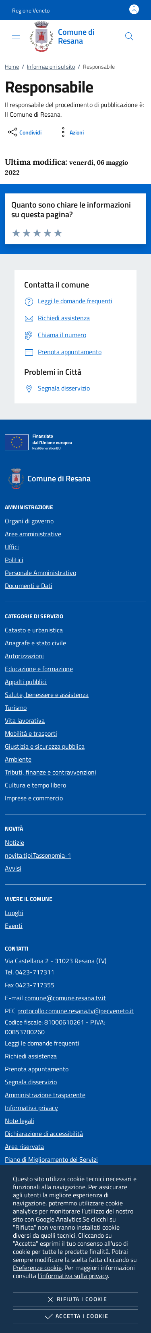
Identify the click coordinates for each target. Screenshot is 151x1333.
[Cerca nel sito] (129, 36)
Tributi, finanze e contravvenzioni (50, 772)
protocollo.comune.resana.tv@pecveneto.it (75, 1011)
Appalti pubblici (26, 681)
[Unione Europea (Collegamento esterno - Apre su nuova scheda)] (75, 443)
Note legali (19, 1120)
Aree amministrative (33, 534)
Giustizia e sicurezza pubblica (45, 746)
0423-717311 (34, 972)
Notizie (14, 842)
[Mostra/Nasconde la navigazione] (16, 35)
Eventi (14, 925)
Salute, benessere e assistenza (47, 694)
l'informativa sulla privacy (73, 1276)
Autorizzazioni (24, 656)
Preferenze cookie (37, 1267)
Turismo (16, 707)
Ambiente (18, 759)
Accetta (75, 1316)
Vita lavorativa (25, 720)
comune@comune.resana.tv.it (65, 998)
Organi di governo (29, 521)
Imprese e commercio (34, 798)
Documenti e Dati (28, 585)
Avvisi (13, 868)
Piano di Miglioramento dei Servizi (51, 1159)
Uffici (12, 547)
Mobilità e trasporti (31, 733)
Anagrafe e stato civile (35, 643)
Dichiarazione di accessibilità (44, 1133)
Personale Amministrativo (40, 572)
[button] (31, 10)
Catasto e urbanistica (34, 630)
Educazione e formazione (39, 669)
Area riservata (24, 1146)
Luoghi (14, 912)
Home (12, 66)
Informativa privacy (31, 1108)
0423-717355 (34, 985)
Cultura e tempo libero (35, 785)
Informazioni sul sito (51, 66)
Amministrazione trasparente (45, 1095)
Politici (14, 560)
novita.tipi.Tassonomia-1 (38, 855)
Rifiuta (75, 1299)
